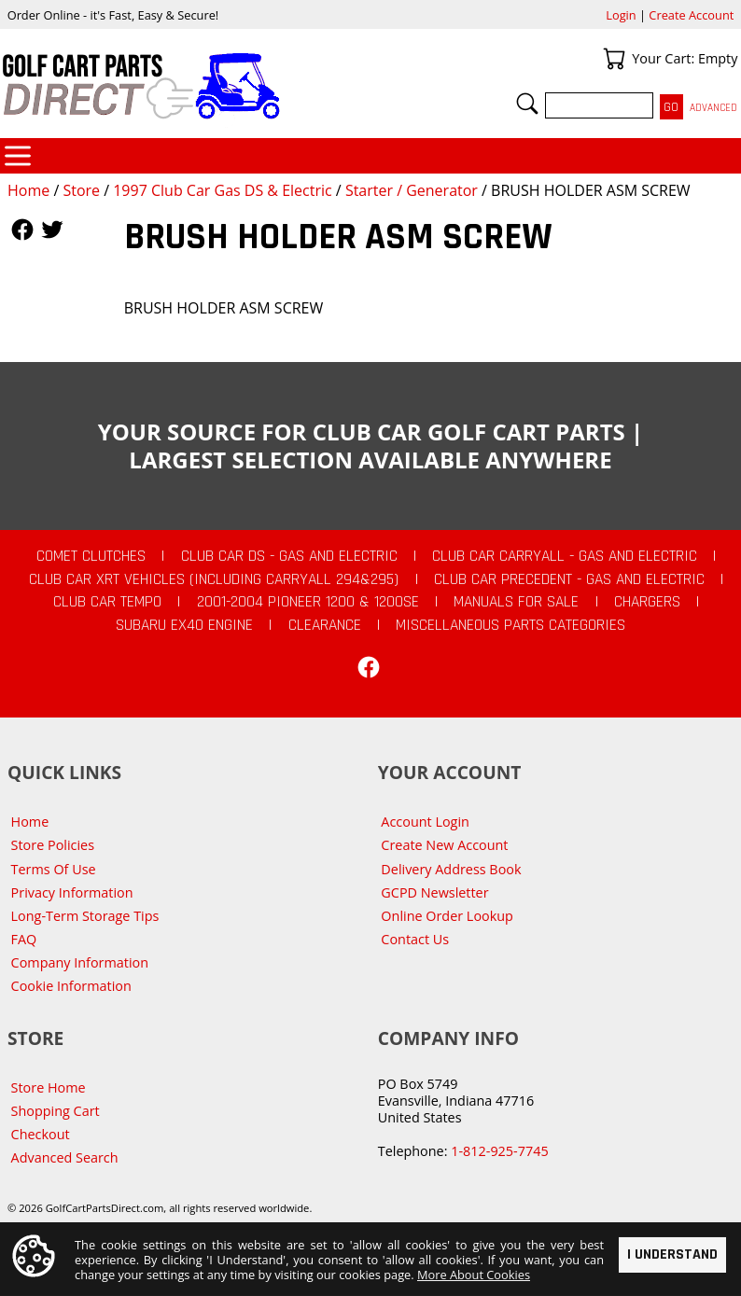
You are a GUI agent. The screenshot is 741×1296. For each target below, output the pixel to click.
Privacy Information (72, 892)
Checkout (40, 1134)
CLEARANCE (324, 625)
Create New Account (444, 845)
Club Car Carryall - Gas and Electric (564, 556)
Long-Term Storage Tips (85, 916)
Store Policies (52, 845)
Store (81, 190)
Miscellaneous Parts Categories (510, 625)
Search (527, 103)
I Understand (672, 1254)
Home (28, 190)
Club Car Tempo (107, 602)
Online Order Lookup (447, 916)
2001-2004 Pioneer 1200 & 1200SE (308, 602)
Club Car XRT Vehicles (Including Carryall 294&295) (213, 579)
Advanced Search (65, 1157)
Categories (17, 156)
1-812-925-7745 (499, 1151)
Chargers (647, 602)
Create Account (691, 15)
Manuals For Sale (516, 602)
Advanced (713, 108)
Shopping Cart (55, 1111)
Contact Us (415, 939)
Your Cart (614, 59)
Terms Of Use (53, 869)
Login (621, 15)
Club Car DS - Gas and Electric (289, 556)
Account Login (425, 821)
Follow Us (22, 229)
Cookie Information (71, 986)
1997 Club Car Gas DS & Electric (222, 190)
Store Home (48, 1087)
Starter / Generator (411, 190)
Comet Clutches (91, 556)
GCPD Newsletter (434, 892)
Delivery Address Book (451, 869)
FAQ (24, 939)
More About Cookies (473, 1274)
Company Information (79, 962)
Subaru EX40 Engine (184, 625)
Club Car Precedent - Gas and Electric (569, 579)
